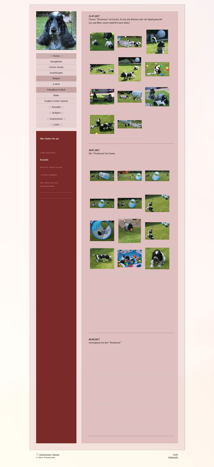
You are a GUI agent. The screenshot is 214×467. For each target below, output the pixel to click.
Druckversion (43, 454)
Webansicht (173, 457)
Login (175, 454)
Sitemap (55, 454)
